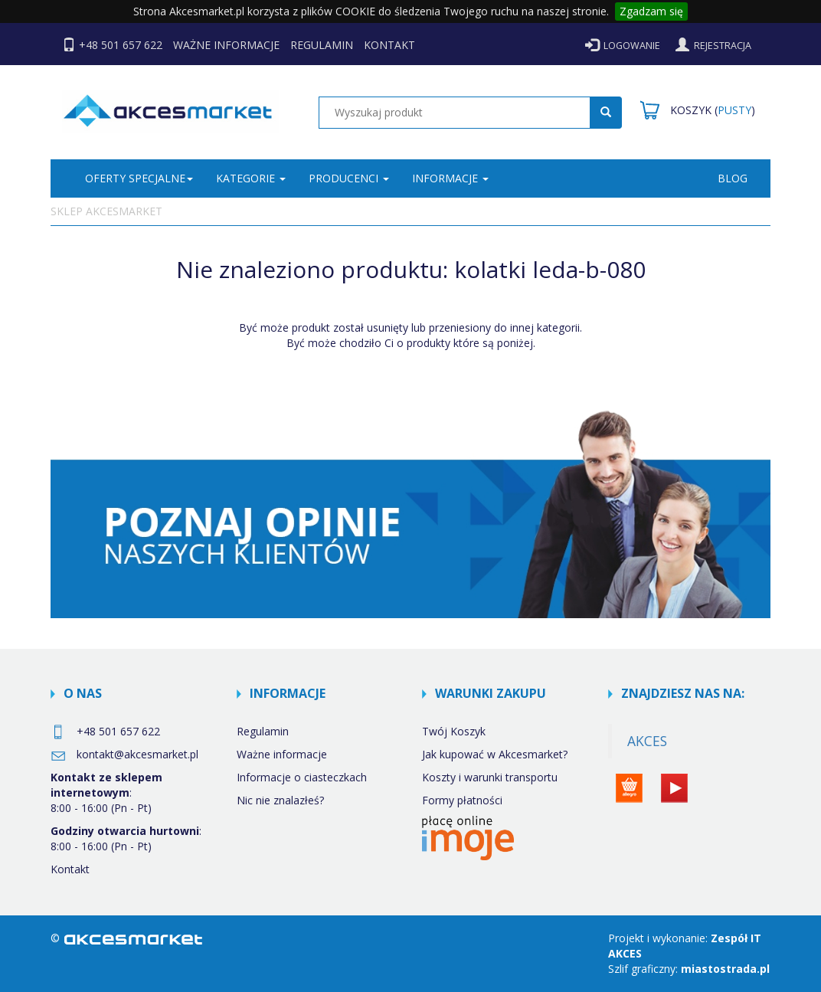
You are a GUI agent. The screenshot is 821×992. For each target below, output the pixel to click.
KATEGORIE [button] (251, 178)
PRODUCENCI (349, 178)
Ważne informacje (282, 754)
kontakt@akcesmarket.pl (124, 754)
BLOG (732, 178)
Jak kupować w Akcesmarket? (495, 754)
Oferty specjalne (139, 178)
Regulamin (263, 731)
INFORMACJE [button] (450, 178)
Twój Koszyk (454, 731)
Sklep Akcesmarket (106, 211)
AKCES (647, 741)
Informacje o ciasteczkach (302, 777)
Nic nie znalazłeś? (280, 800)
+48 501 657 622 (105, 731)
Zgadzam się (651, 11)
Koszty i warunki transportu (490, 777)
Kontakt (70, 869)
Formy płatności (462, 800)
